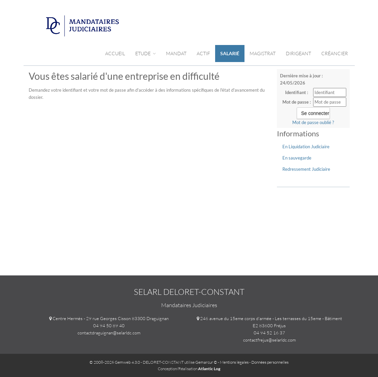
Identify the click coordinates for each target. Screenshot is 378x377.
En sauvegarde (296, 158)
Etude (145, 53)
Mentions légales (234, 362)
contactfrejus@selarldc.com (269, 340)
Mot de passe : (296, 102)
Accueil (115, 53)
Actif (203, 53)
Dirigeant (298, 53)
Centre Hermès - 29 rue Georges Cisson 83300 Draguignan (111, 318)
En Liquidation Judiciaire (306, 146)
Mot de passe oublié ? (313, 122)
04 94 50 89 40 (109, 325)
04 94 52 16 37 (269, 332)
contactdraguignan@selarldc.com (109, 332)
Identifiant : (296, 92)
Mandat (176, 53)
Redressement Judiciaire (306, 169)
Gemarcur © (206, 362)
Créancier (334, 53)
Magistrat (263, 53)
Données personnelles (270, 362)
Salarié (229, 53)
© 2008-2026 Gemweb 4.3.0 (114, 362)
